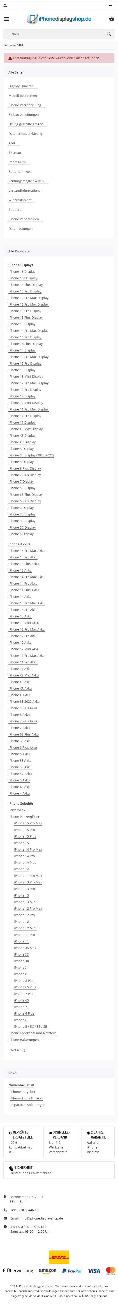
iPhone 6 (20, 1020)
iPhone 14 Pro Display (25, 337)
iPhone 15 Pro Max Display (29, 304)
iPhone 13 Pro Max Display (29, 357)
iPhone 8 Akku (19, 714)
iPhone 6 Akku (19, 754)
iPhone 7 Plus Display (25, 475)
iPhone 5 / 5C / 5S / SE (30, 1026)
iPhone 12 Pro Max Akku (27, 629)
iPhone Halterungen (24, 1039)
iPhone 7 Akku (19, 728)
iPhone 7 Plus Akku (23, 721)
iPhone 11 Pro (24, 934)
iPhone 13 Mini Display (26, 376)
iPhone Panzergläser (24, 816)
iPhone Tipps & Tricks (26, 1098)
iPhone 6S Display (22, 488)
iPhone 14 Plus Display (26, 344)
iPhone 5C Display (22, 527)
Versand (102, 1296)
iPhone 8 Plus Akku (23, 708)
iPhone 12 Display (22, 396)
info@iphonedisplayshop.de (42, 1218)
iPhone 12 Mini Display (26, 403)
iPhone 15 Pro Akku (23, 557)
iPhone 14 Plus (25, 862)
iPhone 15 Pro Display (25, 311)
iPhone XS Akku (20, 682)
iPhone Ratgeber (22, 1091)
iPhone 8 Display (21, 462)
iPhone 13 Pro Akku (23, 609)
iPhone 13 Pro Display (25, 363)
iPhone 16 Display (22, 271)
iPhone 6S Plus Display (26, 494)
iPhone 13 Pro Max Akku (27, 603)
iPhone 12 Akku (20, 642)
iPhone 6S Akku (20, 741)
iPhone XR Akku (20, 688)
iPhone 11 (21, 941)
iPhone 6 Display (21, 507)
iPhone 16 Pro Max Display (29, 298)
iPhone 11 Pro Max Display (29, 409)
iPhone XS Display (22, 435)
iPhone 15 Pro (24, 830)
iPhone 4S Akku (20, 787)
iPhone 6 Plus (24, 1013)
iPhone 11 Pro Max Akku (27, 655)
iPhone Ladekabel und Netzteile (33, 1033)
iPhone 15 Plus (25, 836)
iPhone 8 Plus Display (25, 468)
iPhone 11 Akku (20, 669)
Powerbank (17, 810)
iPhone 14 (21, 869)
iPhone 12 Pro (24, 915)
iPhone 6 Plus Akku (23, 747)
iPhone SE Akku (20, 760)
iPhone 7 (20, 1007)
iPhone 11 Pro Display (25, 416)
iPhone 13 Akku (20, 616)
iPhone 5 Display (21, 534)
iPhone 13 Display (22, 370)
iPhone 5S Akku (20, 767)
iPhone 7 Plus (24, 994)
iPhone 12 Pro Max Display (29, 383)
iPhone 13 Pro (24, 889)
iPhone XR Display (22, 442)
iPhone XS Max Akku (24, 675)
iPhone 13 (21, 895)
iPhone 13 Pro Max (28, 882)
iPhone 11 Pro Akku (23, 662)
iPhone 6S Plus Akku (24, 734)
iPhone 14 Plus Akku (24, 590)
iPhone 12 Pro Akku (23, 636)
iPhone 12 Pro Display (25, 389)
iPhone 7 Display (21, 481)
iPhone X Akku (19, 695)
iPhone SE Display (22, 514)
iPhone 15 (21, 843)
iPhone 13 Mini (25, 902)
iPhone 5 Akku (19, 780)
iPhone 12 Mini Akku (24, 649)
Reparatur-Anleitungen (27, 1105)
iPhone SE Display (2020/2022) (31, 455)
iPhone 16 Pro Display (25, 291)
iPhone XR (21, 961)
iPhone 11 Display (22, 422)
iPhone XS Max (25, 948)
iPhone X (20, 967)
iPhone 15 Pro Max (28, 823)
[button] (110, 5)
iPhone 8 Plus (24, 980)
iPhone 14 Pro (24, 856)
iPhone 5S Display (22, 521)
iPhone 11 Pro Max (28, 875)
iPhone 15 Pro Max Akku (27, 550)
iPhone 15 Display (22, 324)
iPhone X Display (21, 448)
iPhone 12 (21, 921)
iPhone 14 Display (22, 350)
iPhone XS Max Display (26, 429)
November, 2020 (21, 1085)
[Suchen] (53, 34)
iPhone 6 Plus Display (25, 501)
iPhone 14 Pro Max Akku (27, 577)
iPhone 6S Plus (25, 987)
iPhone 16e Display (23, 278)
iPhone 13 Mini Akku (24, 623)
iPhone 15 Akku (20, 570)
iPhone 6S (21, 1000)
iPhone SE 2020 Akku (24, 701)
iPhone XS (21, 954)
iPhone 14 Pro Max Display (29, 330)
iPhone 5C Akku (20, 773)
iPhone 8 (20, 974)
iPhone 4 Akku (19, 793)
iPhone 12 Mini (25, 928)
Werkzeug (17, 1050)
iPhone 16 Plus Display (26, 284)
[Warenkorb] (111, 19)
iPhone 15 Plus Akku (24, 564)
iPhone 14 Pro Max (28, 849)
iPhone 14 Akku (20, 596)
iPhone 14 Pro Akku (23, 583)
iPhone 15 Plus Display (26, 317)
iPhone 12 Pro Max (28, 908)
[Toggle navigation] (6, 19)
